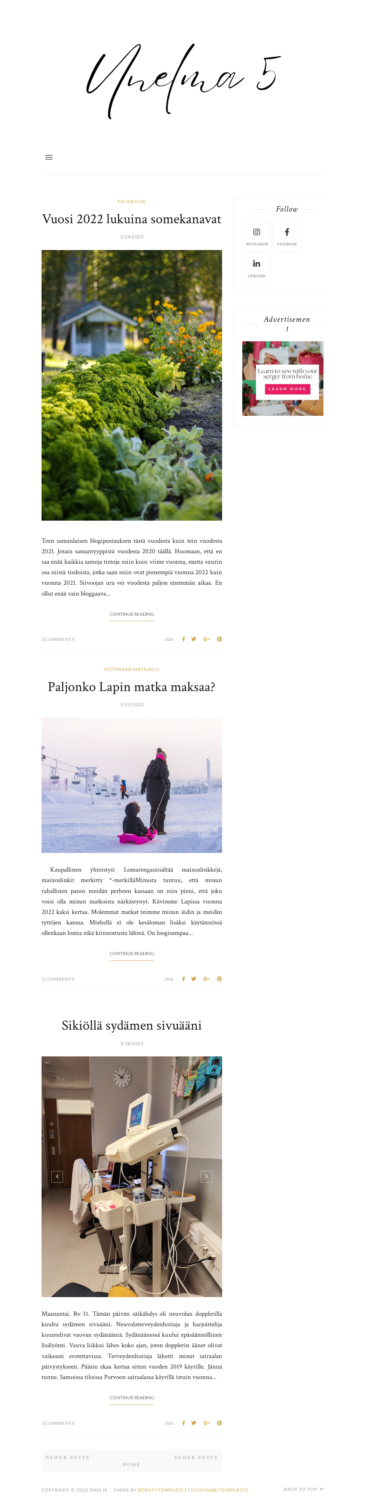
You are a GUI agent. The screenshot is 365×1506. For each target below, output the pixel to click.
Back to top (303, 1489)
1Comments (58, 639)
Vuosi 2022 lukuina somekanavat (131, 219)
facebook (132, 201)
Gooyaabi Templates (219, 1490)
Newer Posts (67, 1457)
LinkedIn (257, 268)
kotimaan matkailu (131, 669)
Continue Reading (132, 614)
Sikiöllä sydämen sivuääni (132, 1025)
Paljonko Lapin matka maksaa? (132, 687)
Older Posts (196, 1457)
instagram (257, 236)
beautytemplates (162, 1490)
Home (132, 1464)
